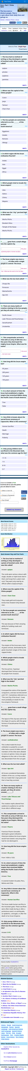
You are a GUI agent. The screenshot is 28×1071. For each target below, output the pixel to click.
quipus (4, 68)
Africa (4, 172)
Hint (26, 63)
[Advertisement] (14, 38)
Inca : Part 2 (7, 982)
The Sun (8, 1033)
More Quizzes (10, 1057)
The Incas (6, 986)
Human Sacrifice (8, 426)
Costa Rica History (9, 1010)
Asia (3, 164)
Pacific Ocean (7, 315)
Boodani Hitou (7, 223)
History (3, 1025)
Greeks (4, 135)
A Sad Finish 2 (7, 989)
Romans (5, 139)
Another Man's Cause (10, 996)
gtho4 (7, 968)
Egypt (4, 168)
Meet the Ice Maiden (10, 984)
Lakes (3, 1033)
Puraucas (5, 287)
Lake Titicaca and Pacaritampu (12, 319)
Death (4, 430)
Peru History (20, 1037)
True (3, 402)
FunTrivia (10, 1061)
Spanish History (17, 1031)
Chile (13, 1033)
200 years (5, 372)
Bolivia (3, 1037)
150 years (5, 380)
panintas (5, 79)
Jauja (4, 101)
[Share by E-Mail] (24, 23)
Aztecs (4, 194)
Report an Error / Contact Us (14, 1069)
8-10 (3, 465)
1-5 (3, 462)
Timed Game (23, 49)
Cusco (4, 98)
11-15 (4, 458)
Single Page (22, 46)
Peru (11, 1035)
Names (11, 1027)
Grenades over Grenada (11, 1017)
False (4, 406)
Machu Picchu (7, 231)
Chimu (4, 197)
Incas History (10, 1037)
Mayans (5, 201)
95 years (5, 369)
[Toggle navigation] (25, 1)
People (9, 1025)
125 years (5, 376)
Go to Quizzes (13, 1053)
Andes (4, 161)
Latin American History (16, 1029)
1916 (25, 30)
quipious (5, 76)
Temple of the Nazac (9, 227)
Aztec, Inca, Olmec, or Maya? (12, 1003)
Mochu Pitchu (7, 219)
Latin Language (6, 1031)
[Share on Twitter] (19, 23)
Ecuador (18, 1033)
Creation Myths (19, 1035)
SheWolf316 (4, 30)
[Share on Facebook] (12, 23)
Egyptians (5, 131)
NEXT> (25, 85)
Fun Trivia (6, 1)
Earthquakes (5, 1035)
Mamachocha (7, 291)
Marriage (5, 434)
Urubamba (6, 326)
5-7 (3, 469)
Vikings (4, 143)
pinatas (4, 72)
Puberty (5, 438)
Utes (3, 190)
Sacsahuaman (7, 323)
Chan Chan (6, 109)
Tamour (5, 105)
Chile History (5, 1039)
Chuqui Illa (6, 284)
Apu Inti (5, 295)
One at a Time (12, 46)
